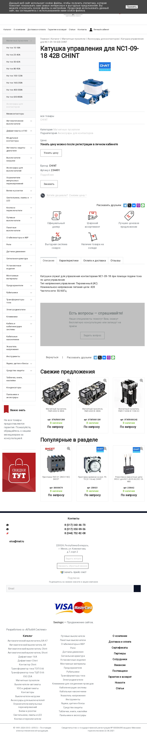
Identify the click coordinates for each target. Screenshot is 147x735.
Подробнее (47, 174)
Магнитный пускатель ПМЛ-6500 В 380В (92, 410)
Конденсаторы (13, 387)
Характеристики (68, 260)
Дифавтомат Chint (28, 660)
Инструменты (13, 356)
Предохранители (14, 285)
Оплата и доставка (94, 260)
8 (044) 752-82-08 (75, 533)
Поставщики (119, 670)
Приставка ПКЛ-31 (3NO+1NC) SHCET (56, 478)
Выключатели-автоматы (28, 684)
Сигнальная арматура (17, 258)
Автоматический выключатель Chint (27, 648)
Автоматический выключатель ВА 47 (28, 641)
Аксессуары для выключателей (14, 169)
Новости (120, 682)
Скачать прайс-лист (73, 572)
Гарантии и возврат (57, 29)
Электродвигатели (15, 309)
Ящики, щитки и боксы (17, 363)
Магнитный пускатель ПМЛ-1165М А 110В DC (128, 410)
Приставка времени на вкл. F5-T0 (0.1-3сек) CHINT (92, 478)
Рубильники (12, 292)
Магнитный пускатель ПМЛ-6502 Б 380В (56, 410)
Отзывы (116, 260)
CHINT (44, 119)
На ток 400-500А (14, 90)
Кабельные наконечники (12, 338)
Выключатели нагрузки (13, 159)
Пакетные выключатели (13, 229)
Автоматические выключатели (14, 122)
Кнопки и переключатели (14, 209)
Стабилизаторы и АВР (17, 237)
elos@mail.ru (16, 541)
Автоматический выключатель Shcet (28, 652)
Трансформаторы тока (15, 301)
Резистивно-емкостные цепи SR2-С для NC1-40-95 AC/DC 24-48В (128, 479)
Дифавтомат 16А (27, 656)
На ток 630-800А (14, 97)
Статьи (72, 29)
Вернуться (49, 357)
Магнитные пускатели (66, 129)
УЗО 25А (27, 676)
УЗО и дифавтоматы (28, 688)
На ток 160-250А (14, 83)
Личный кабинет (99, 30)
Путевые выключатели (13, 219)
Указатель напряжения (12, 348)
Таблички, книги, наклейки (14, 379)
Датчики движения (15, 251)
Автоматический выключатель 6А (27, 645)
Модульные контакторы (12, 139)
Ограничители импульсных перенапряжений (14, 180)
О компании (120, 635)
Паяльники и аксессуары (12, 396)
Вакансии (119, 665)
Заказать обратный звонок (72, 566)
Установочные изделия (13, 267)
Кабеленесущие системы (73, 687)
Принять (132, 6)
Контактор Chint (27, 664)
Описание (48, 260)
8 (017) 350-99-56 (75, 529)
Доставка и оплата (36, 29)
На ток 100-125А (14, 76)
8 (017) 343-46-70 (75, 525)
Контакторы (27, 692)
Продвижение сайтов (80, 622)
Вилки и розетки (14, 190)
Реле (8, 244)
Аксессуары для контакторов (75, 133)
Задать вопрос (92, 335)
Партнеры (120, 653)
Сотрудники (120, 659)
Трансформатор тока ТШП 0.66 (27, 672)
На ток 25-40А (13, 55)
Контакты (82, 29)
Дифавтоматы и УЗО (16, 131)
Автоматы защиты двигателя (15, 149)
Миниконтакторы (15, 114)
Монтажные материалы (12, 277)
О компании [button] (19, 29)
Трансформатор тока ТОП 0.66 (27, 668)
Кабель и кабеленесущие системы (14, 326)
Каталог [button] (7, 29)
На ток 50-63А (13, 62)
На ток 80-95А (13, 68)
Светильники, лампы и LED (17, 199)
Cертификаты (120, 647)
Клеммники (12, 316)
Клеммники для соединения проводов (73, 683)
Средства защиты (15, 370)
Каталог (27, 635)
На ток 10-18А (13, 47)
